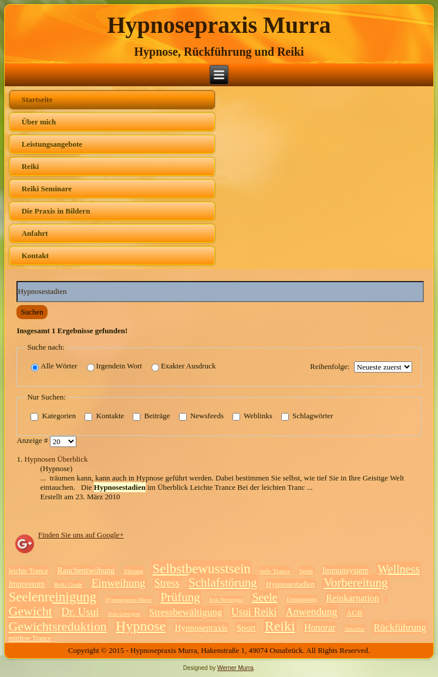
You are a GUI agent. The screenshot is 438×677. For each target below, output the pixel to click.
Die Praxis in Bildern (56, 211)
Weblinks (252, 416)
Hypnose (141, 626)
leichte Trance (28, 571)
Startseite (37, 99)
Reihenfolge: (329, 366)
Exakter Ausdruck (183, 366)
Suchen (32, 311)
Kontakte (104, 416)
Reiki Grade (68, 584)
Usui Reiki (254, 612)
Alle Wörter (54, 366)
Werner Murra (235, 668)
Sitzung (134, 570)
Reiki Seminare (47, 188)
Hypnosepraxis (201, 627)
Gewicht (30, 611)
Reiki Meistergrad (226, 599)
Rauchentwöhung (85, 570)
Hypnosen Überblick (55, 459)
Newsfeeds (201, 416)
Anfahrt (35, 233)
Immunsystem (345, 570)
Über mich (39, 121)
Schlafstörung (222, 583)
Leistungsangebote (52, 144)
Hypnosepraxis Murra (219, 25)
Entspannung (302, 599)
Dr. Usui (80, 611)
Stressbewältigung (186, 612)
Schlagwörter (307, 416)
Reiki (30, 166)
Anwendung (312, 612)
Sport (246, 627)
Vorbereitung (356, 583)
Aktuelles (355, 629)
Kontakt (35, 255)
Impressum (26, 584)
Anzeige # (32, 440)
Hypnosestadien (290, 584)
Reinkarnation (352, 598)
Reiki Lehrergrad (124, 614)
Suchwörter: (16, 281)
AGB (354, 612)
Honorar (319, 627)
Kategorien (53, 416)
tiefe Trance (275, 570)
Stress (167, 583)
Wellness (399, 569)
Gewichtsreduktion (57, 626)
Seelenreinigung (52, 597)
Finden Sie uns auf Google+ (81, 534)
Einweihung (119, 583)
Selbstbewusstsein (201, 568)
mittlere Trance (29, 638)
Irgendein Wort (114, 366)
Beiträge (151, 416)
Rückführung (399, 627)
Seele (306, 570)
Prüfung (180, 597)
